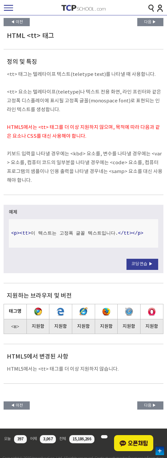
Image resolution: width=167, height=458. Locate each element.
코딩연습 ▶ (142, 264)
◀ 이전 (17, 22)
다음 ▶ (150, 22)
